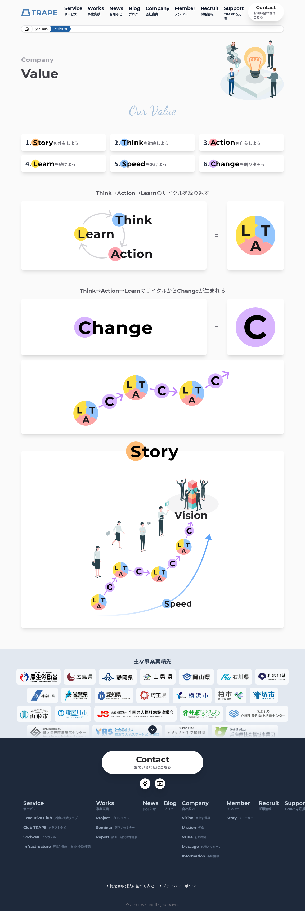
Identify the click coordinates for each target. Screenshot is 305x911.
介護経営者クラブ (50, 818)
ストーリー (240, 818)
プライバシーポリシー (181, 885)
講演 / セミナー (115, 827)
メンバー (185, 10)
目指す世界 (196, 818)
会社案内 (157, 10)
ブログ (134, 10)
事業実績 (96, 10)
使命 (193, 827)
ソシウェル (39, 837)
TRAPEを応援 (234, 12)
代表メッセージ (201, 846)
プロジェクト (112, 818)
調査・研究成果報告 (117, 837)
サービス (73, 10)
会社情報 (200, 856)
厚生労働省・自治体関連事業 (57, 846)
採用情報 (210, 10)
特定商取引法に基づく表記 (132, 885)
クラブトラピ (44, 827)
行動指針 (194, 837)
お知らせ (116, 10)
